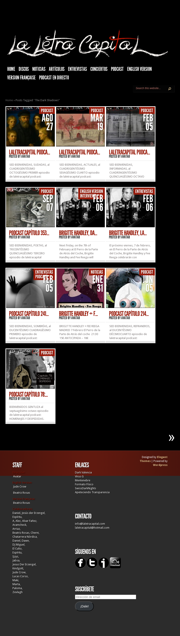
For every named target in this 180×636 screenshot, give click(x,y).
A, (13, 520)
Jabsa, (16, 560)
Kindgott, (18, 568)
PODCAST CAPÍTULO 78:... (28, 394)
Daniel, (16, 513)
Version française (21, 78)
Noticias (38, 69)
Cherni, (35, 532)
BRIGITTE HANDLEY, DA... (78, 233)
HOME (11, 69)
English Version (139, 69)
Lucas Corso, (20, 576)
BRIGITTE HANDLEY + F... (78, 314)
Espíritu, (17, 517)
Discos (24, 69)
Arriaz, (16, 528)
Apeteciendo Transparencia (92, 492)
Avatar (25, 156)
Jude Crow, (19, 572)
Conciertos (98, 69)
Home (9, 100)
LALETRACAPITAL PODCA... (29, 152)
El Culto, (17, 548)
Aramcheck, (19, 524)
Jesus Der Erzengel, (24, 564)
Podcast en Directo (54, 78)
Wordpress (160, 465)
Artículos (56, 69)
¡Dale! (84, 606)
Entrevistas (77, 69)
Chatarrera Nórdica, (24, 536)
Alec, (18, 520)
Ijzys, (15, 556)
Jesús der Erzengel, (33, 513)
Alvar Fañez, (29, 520)
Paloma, (17, 588)
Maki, (15, 580)
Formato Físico (84, 484)
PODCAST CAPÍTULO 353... (29, 233)
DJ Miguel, (18, 544)
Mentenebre (82, 480)
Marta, (16, 584)
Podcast (117, 69)
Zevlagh (17, 592)
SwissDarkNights (85, 488)
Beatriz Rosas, (21, 532)
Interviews (88, 196)
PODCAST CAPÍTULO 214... (129, 314)
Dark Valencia (83, 472)
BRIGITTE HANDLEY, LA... (128, 233)
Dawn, (25, 540)
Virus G (79, 476)
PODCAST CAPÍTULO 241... (29, 314)
